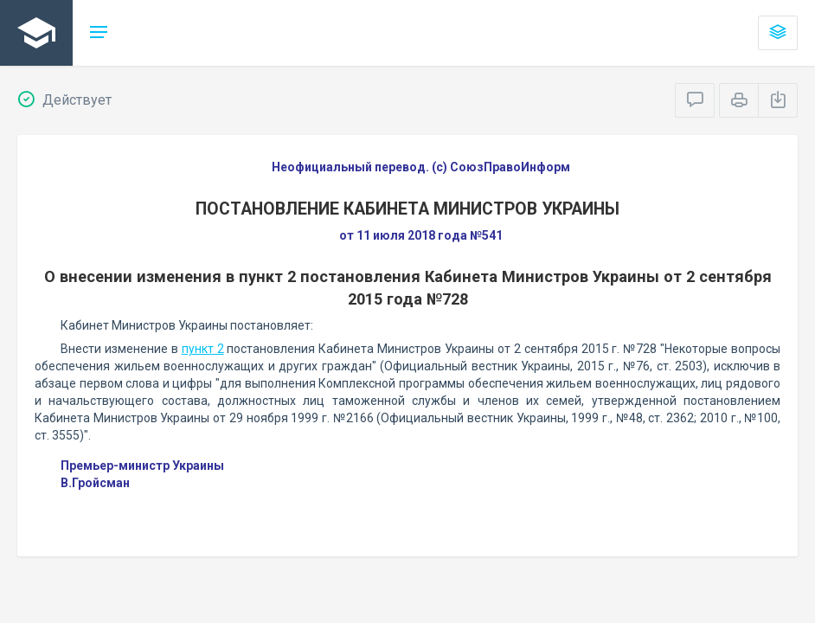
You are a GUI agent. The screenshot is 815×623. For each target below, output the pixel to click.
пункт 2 (203, 349)
